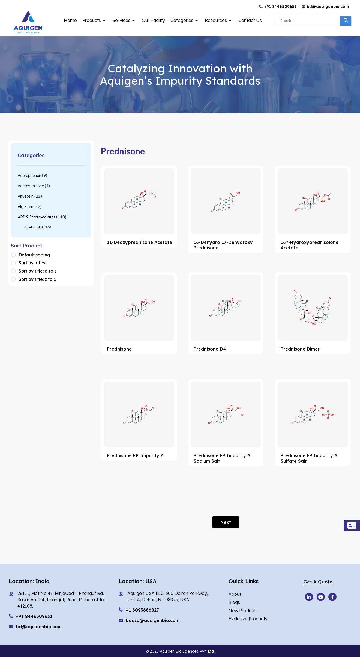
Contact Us (250, 20)
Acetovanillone (31, 185)
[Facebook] (332, 597)
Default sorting (34, 255)
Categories (184, 20)
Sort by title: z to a (37, 279)
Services (124, 20)
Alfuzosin (26, 196)
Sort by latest (33, 262)
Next (225, 522)
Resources (219, 20)
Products (94, 20)
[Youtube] (309, 597)
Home (70, 20)
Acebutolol (33, 227)
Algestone (26, 206)
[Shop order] (15, 255)
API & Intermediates (36, 217)
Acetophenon (29, 175)
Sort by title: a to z (37, 271)
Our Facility (153, 20)
